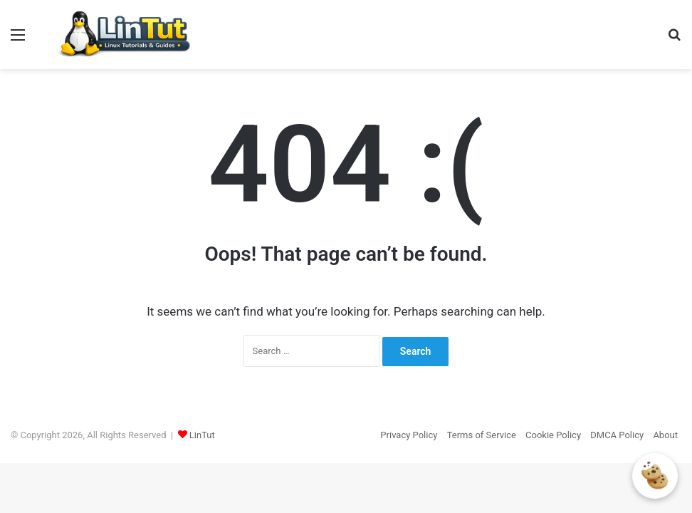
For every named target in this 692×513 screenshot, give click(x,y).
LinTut (202, 435)
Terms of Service (481, 435)
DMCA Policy (617, 435)
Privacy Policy (408, 435)
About (665, 435)
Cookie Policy (553, 435)
